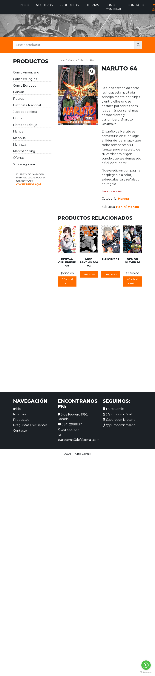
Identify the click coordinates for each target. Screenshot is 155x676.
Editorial (19, 92)
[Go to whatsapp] (146, 665)
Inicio (24, 5)
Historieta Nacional (27, 105)
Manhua (19, 138)
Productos (69, 5)
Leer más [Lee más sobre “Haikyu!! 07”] (111, 274)
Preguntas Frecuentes (30, 425)
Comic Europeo (24, 85)
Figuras (18, 98)
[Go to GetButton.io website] (146, 672)
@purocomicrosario (119, 419)
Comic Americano (26, 72)
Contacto (136, 5)
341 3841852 (68, 430)
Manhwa (19, 144)
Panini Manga (127, 207)
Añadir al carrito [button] (67, 281)
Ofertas (92, 5)
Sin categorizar (24, 164)
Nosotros (44, 5)
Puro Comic (113, 409)
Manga (18, 131)
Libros (17, 118)
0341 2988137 (70, 424)
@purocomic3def (117, 414)
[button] (91, 71)
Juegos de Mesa (25, 112)
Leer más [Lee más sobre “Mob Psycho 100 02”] (89, 274)
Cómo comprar (113, 7)
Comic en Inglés (25, 79)
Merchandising (24, 151)
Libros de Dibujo (25, 125)
